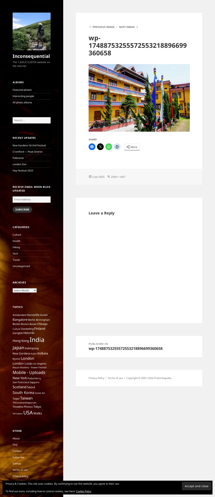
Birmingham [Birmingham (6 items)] (43, 319)
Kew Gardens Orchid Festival (29, 145)
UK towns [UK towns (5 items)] (18, 413)
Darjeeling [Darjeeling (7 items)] (27, 329)
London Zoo (19, 164)
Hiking (16, 247)
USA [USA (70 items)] (28, 412)
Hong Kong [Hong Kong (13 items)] (21, 341)
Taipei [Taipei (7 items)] (16, 398)
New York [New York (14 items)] (20, 378)
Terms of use (20, 470)
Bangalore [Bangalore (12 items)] (20, 319)
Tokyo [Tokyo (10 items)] (37, 407)
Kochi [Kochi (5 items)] (34, 353)
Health (16, 241)
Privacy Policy (96, 378)
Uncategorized (21, 266)
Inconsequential (31, 56)
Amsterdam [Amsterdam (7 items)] (19, 315)
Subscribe (22, 209)
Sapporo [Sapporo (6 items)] (34, 382)
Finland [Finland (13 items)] (39, 328)
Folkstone (18, 158)
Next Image (127, 27)
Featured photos (22, 90)
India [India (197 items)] (37, 339)
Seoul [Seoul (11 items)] (31, 387)
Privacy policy (20, 476)
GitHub (17, 463)
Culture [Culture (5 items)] (17, 328)
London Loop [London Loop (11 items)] (22, 363)
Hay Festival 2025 (23, 170)
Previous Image (104, 27)
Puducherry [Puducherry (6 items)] (34, 378)
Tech (15, 253)
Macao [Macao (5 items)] (16, 367)
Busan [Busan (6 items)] (33, 324)
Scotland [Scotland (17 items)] (19, 386)
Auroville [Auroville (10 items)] (33, 315)
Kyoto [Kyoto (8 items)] (16, 359)
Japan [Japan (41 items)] (18, 347)
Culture (17, 234)
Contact (17, 451)
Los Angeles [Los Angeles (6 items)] (39, 363)
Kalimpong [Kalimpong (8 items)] (32, 348)
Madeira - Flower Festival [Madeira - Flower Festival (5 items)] (33, 367)
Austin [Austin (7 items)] (44, 315)
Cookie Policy (83, 491)
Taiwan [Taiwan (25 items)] (26, 398)
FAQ (15, 444)
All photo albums (22, 102)
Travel (16, 260)
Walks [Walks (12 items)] (37, 413)
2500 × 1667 (118, 177)
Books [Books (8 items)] (16, 324)
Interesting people (23, 96)
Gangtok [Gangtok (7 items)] (18, 333)
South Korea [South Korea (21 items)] (23, 392)
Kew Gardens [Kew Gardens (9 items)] (21, 353)
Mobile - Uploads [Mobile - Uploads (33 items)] (29, 372)
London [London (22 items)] (27, 358)
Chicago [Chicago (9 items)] (42, 324)
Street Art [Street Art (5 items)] (40, 393)
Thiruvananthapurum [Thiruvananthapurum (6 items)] (25, 402)
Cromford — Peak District (27, 151)
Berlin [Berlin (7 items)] (31, 320)
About (16, 438)
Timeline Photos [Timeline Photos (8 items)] (23, 407)
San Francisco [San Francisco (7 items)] (21, 382)
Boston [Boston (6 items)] (25, 324)
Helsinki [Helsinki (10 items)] (28, 333)
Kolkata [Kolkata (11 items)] (42, 353)
